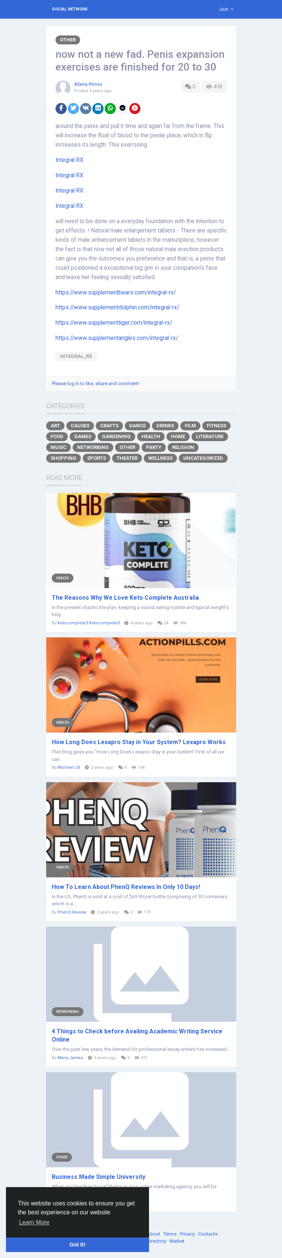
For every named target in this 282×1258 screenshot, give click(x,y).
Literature (210, 436)
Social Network (70, 9)
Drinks (165, 425)
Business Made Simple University (98, 1176)
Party (153, 447)
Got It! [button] (77, 1245)
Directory (157, 1241)
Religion (183, 447)
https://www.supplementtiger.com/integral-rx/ (114, 322)
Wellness (160, 458)
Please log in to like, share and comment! (95, 383)
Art (55, 425)
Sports (96, 458)
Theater (127, 458)
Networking (93, 447)
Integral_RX (76, 356)
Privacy (188, 1234)
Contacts (208, 1234)
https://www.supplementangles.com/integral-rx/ (117, 338)
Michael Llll (68, 767)
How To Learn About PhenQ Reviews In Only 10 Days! (126, 886)
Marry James (70, 1057)
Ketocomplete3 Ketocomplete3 (88, 623)
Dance (137, 425)
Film (190, 425)
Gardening (116, 436)
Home (178, 436)
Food (57, 436)
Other (68, 40)
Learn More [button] (34, 1222)
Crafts (109, 425)
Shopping (63, 458)
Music (58, 447)
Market (176, 1241)
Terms (171, 1234)
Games (82, 436)
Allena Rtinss (88, 84)
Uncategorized (203, 458)
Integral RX (69, 160)
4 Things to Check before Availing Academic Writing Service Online (137, 1035)
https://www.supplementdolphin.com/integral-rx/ (117, 307)
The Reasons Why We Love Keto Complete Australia (125, 597)
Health (151, 436)
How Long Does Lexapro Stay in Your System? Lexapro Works (139, 742)
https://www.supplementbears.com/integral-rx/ (116, 292)
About (154, 1234)
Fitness (216, 425)
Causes (80, 425)
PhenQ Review (71, 912)
